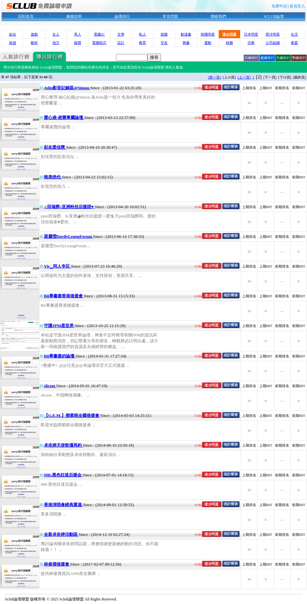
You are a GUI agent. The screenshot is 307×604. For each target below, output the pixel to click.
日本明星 (251, 34)
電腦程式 (99, 43)
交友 (164, 43)
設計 (120, 43)
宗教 (251, 43)
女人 (55, 34)
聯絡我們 (218, 16)
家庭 (294, 43)
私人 (142, 34)
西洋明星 (273, 34)
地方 (55, 43)
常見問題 (170, 16)
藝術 (34, 43)
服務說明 (74, 16)
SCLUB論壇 (274, 16)
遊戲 (34, 34)
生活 (294, 34)
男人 (77, 34)
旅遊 (12, 43)
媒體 (77, 43)
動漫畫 (186, 34)
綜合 (12, 34)
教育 (142, 43)
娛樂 (164, 34)
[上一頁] (244, 77)
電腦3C (99, 34)
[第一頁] (214, 77)
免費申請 (279, 6)
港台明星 (229, 34)
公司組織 (273, 43)
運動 (207, 43)
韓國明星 (208, 34)
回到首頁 (26, 16)
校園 (229, 43)
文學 (120, 34)
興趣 (186, 43)
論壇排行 (122, 16)
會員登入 (297, 6)
